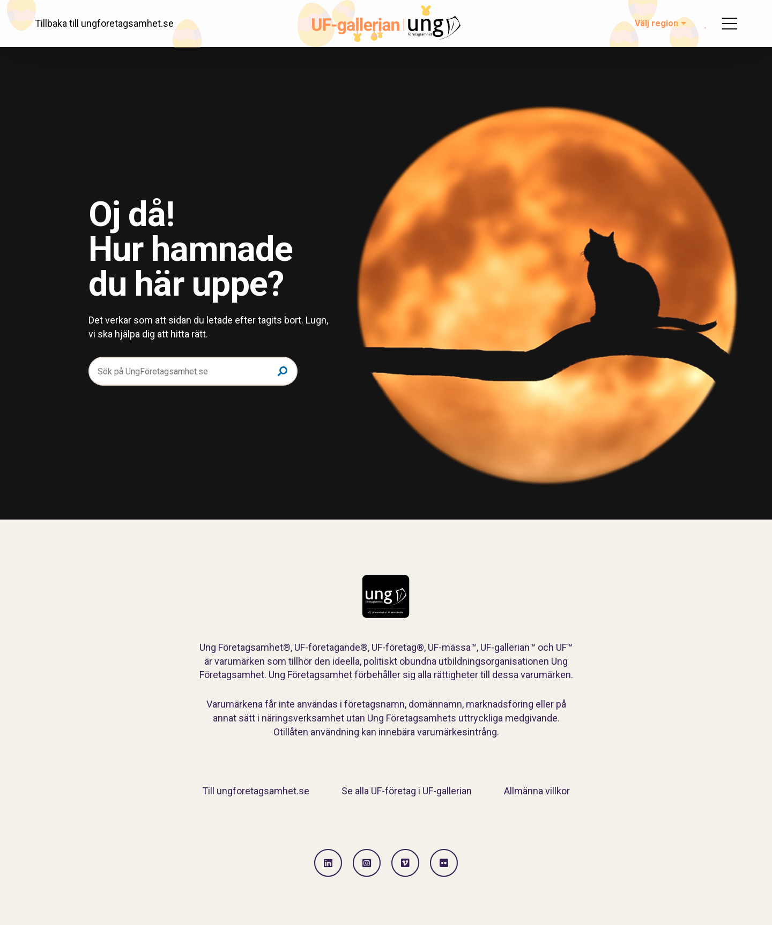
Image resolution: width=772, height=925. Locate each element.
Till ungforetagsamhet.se (255, 790)
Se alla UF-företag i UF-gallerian (407, 790)
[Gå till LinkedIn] (328, 863)
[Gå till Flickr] (444, 863)
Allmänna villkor (537, 790)
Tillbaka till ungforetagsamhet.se (104, 23)
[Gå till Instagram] (367, 863)
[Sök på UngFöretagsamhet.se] (193, 371)
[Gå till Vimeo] (405, 863)
